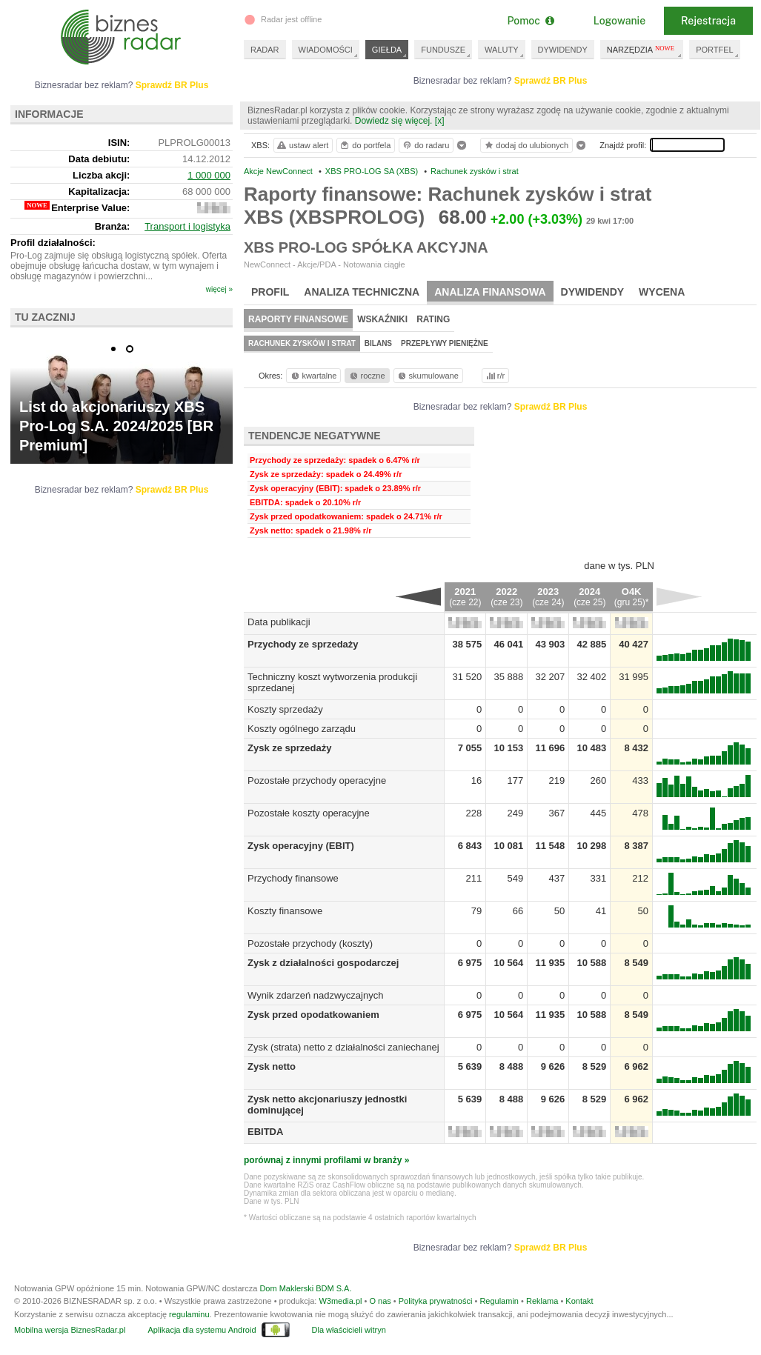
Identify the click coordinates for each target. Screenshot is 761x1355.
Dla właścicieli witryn (349, 1329)
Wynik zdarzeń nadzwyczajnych (315, 995)
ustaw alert (302, 145)
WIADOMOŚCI (326, 49)
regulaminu (189, 1314)
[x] (440, 121)
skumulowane (427, 376)
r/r (494, 376)
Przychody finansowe (293, 878)
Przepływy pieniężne (444, 343)
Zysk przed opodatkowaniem (313, 1014)
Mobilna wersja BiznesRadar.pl (69, 1329)
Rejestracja (708, 21)
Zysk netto (271, 1066)
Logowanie (619, 21)
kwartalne (313, 376)
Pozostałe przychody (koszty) (310, 943)
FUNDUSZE (443, 49)
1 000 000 (208, 175)
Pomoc (530, 21)
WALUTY (501, 49)
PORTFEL (715, 49)
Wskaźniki (382, 319)
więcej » (219, 289)
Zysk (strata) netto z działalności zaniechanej (343, 1047)
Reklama (542, 1300)
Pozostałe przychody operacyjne (316, 780)
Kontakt (579, 1300)
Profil (270, 292)
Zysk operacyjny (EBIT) (300, 845)
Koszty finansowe (284, 910)
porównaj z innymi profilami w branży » (326, 1160)
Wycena (662, 292)
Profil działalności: (53, 242)
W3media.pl (340, 1300)
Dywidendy (593, 292)
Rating (433, 319)
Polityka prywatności (436, 1300)
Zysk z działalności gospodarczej (323, 962)
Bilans (378, 343)
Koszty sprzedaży (285, 709)
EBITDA (265, 1131)
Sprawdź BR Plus (551, 81)
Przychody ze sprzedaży (303, 644)
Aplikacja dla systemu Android (201, 1329)
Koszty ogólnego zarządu (301, 728)
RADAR (264, 49)
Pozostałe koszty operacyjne (308, 813)
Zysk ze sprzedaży (289, 747)
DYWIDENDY (563, 49)
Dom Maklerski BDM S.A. (305, 1288)
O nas (380, 1300)
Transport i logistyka (187, 226)
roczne (366, 376)
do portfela (365, 145)
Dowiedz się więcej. (394, 121)
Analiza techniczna (361, 292)
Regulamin (499, 1300)
